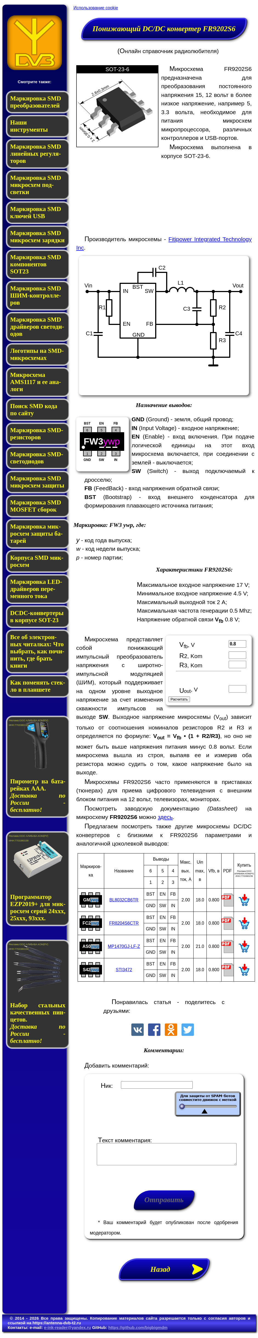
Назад (180, 1273)
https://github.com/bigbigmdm (138, 1331)
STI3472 (124, 969)
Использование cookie (95, 7)
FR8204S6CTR (124, 923)
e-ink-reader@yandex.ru (67, 1331)
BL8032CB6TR (123, 900)
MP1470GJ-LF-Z (124, 946)
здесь (165, 817)
